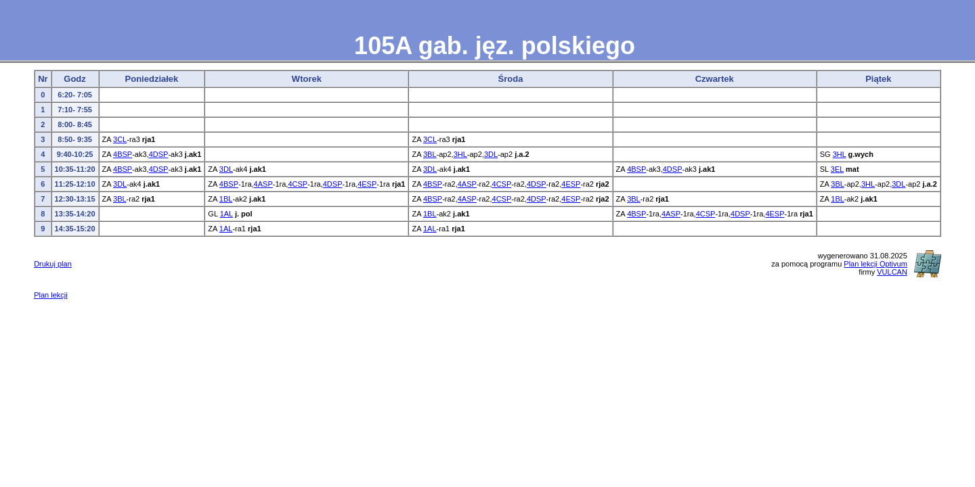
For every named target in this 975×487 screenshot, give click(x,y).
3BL (430, 154)
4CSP (297, 184)
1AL (226, 214)
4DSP (159, 154)
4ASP (263, 184)
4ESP (367, 184)
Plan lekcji (51, 295)
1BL (226, 199)
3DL (491, 154)
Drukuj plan (53, 264)
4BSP (122, 154)
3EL (837, 169)
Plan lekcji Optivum (875, 264)
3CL (120, 139)
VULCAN (892, 272)
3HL (460, 154)
